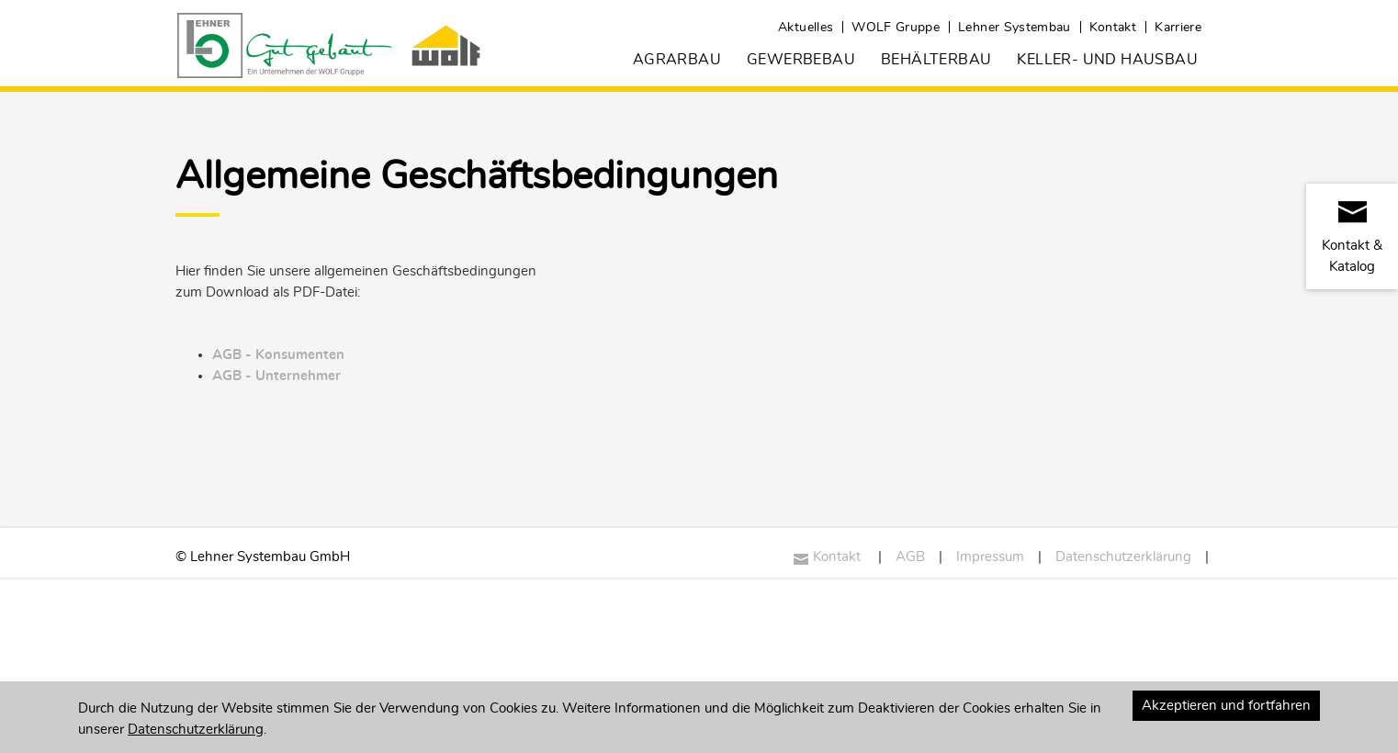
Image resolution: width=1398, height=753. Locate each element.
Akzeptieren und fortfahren (1226, 706)
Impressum (990, 557)
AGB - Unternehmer (276, 376)
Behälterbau (936, 59)
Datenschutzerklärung (1123, 557)
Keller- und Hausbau (1107, 59)
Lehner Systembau (1014, 27)
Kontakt (1112, 27)
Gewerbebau (801, 59)
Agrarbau (677, 59)
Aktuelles (805, 27)
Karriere (1178, 27)
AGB (910, 557)
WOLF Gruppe (895, 27)
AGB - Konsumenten (278, 355)
